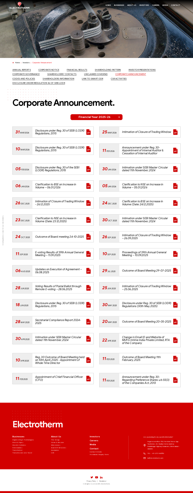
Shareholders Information (58, 79)
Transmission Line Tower (22, 469)
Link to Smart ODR (92, 79)
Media (93, 461)
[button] (96, 117)
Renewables (17, 464)
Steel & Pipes (17, 459)
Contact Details (96, 468)
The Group (55, 456)
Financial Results (77, 70)
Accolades (55, 466)
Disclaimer (102, 481)
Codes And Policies (23, 79)
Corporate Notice (48, 70)
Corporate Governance (26, 74)
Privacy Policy (91, 481)
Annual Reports (21, 70)
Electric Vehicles (19, 461)
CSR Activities (119, 79)
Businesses (18, 453)
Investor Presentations (142, 70)
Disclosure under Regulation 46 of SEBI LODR (38, 83)
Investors (26, 63)
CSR (52, 469)
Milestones (55, 461)
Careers (94, 457)
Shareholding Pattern (108, 70)
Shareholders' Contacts (62, 74)
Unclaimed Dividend (96, 74)
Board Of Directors (58, 464)
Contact (94, 465)
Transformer (17, 466)
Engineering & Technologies (23, 456)
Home (16, 63)
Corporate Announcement (130, 74)
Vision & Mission (57, 459)
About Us (56, 453)
